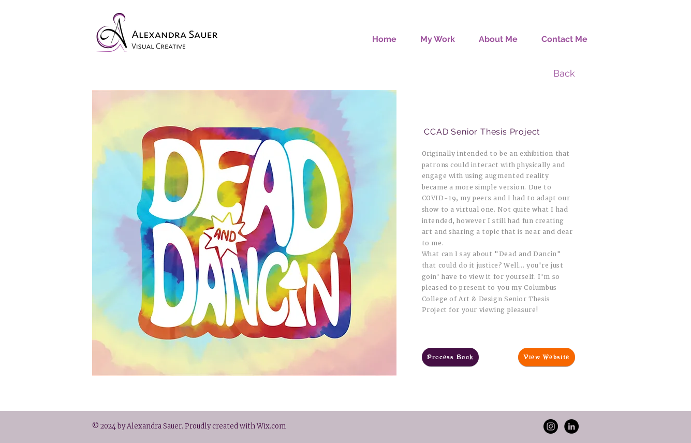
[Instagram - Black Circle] (550, 426)
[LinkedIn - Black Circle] (571, 426)
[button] (437, 35)
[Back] (564, 73)
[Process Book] (450, 357)
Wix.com (270, 426)
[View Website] (546, 357)
